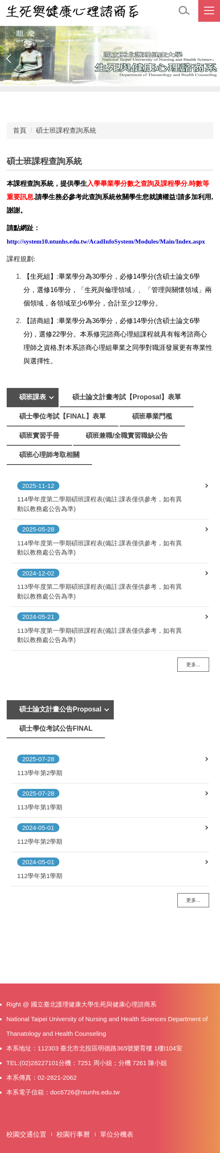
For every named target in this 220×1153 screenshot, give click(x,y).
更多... (193, 665)
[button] (184, 11)
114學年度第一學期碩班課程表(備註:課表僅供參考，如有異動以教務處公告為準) (99, 547)
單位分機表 (116, 1134)
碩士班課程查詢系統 (66, 130)
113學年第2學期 (39, 772)
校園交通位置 (26, 1134)
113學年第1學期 (39, 807)
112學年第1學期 (39, 875)
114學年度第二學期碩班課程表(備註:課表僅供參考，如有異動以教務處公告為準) (99, 504)
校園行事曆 (73, 1134)
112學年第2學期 (39, 841)
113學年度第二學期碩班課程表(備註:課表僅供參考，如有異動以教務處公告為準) (99, 591)
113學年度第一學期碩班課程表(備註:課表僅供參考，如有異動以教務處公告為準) (99, 635)
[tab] (32, 397)
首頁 (19, 130)
